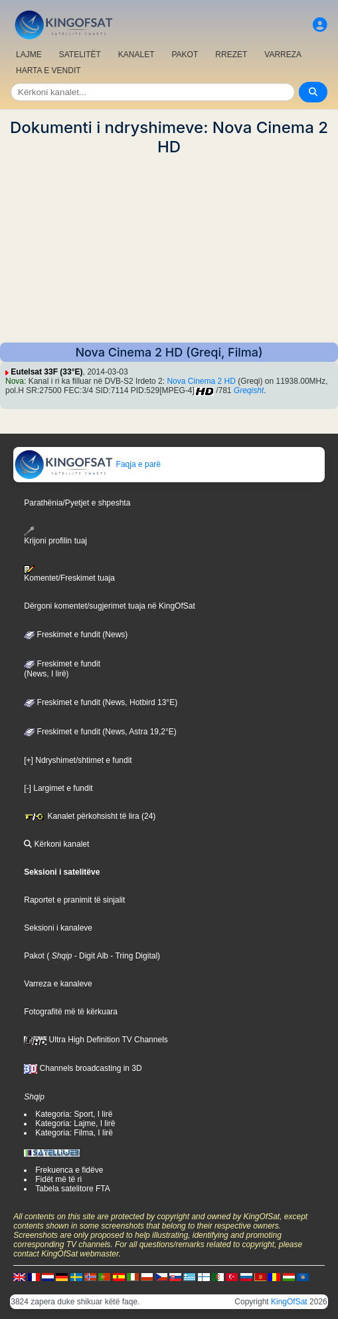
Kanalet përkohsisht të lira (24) (89, 816)
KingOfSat (289, 1301)
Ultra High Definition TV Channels (96, 1039)
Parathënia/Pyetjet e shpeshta (77, 503)
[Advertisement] (169, 249)
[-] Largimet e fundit (58, 788)
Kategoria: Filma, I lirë (74, 1132)
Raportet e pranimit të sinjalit (74, 900)
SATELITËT (80, 54)
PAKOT (185, 54)
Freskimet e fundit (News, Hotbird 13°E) (100, 702)
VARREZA (282, 54)
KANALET (136, 54)
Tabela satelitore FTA (72, 1188)
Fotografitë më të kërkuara (71, 1011)
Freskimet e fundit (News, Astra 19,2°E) (100, 731)
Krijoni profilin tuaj (55, 535)
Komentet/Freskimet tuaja (69, 574)
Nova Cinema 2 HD (201, 381)
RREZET (231, 54)
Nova (14, 381)
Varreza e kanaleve (58, 983)
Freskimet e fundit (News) (75, 634)
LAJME (29, 54)
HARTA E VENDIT (48, 70)
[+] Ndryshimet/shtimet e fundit (77, 760)
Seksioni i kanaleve (58, 928)
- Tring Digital (132, 955)
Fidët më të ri (58, 1179)
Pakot (34, 955)
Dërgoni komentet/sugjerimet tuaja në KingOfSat (109, 606)
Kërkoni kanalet (56, 844)
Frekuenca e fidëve (69, 1170)
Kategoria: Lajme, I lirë (75, 1123)
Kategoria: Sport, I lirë (73, 1114)
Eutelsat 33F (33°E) (46, 371)
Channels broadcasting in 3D (82, 1068)
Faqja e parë (87, 464)
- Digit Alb (90, 955)
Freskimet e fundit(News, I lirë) (62, 669)
